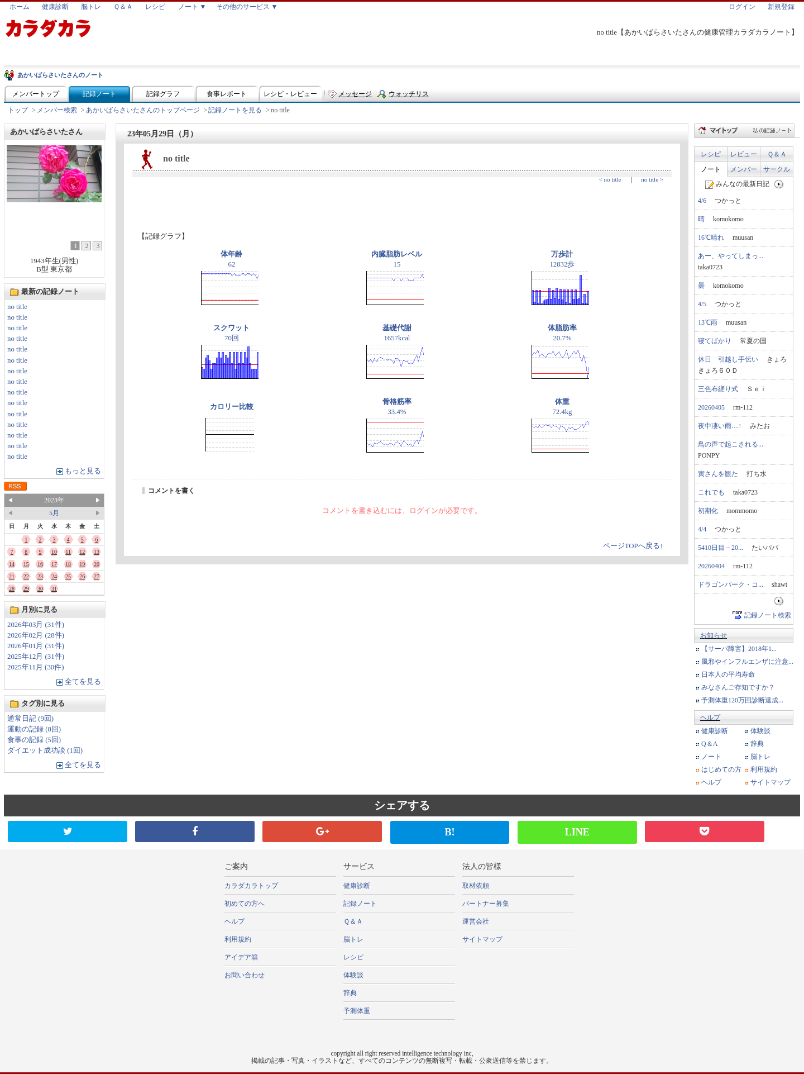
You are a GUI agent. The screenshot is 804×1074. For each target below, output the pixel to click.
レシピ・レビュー (290, 94)
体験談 (760, 731)
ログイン (742, 7)
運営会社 (475, 921)
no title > (652, 179)
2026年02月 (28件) (35, 635)
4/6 (702, 201)
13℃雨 (707, 322)
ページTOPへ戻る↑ (633, 546)
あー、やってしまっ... (730, 256)
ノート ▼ (192, 7)
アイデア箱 (241, 957)
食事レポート (227, 94)
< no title (610, 179)
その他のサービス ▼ (247, 7)
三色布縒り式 (718, 389)
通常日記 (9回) (30, 719)
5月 (54, 513)
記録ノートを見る (235, 110)
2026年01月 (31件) (35, 646)
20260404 (711, 566)
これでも (711, 492)
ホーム (19, 7)
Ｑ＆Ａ (123, 7)
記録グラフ (163, 94)
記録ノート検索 (767, 615)
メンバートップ (35, 94)
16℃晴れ (711, 237)
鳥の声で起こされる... (730, 444)
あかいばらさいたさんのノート (60, 75)
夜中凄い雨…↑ (719, 426)
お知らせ (713, 635)
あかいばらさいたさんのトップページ (143, 110)
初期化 (708, 511)
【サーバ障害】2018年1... (739, 649)
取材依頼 (475, 886)
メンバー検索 (57, 110)
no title (17, 307)
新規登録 (781, 7)
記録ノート (99, 94)
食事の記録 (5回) (34, 740)
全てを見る (83, 682)
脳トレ (91, 7)
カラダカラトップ (251, 886)
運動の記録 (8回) (34, 729)
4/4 (702, 529)
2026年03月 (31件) (35, 625)
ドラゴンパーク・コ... (730, 584)
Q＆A (709, 744)
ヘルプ (710, 717)
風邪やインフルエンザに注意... (747, 662)
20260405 (711, 407)
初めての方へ (244, 903)
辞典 (757, 744)
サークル (776, 169)
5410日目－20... (720, 548)
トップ (18, 110)
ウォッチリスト (409, 96)
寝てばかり (714, 341)
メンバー (743, 169)
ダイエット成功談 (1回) (45, 750)
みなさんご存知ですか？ (738, 687)
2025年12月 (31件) (35, 656)
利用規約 (763, 769)
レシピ (155, 7)
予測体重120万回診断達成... (742, 700)
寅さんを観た (718, 474)
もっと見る (83, 471)
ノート (711, 169)
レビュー (743, 154)
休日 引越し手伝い (728, 359)
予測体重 (356, 1011)
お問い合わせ (244, 975)
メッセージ (355, 94)
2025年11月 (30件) (35, 667)
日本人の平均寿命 (728, 674)
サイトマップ (770, 782)
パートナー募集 (485, 903)
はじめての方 (721, 769)
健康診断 (55, 7)
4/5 (702, 304)
